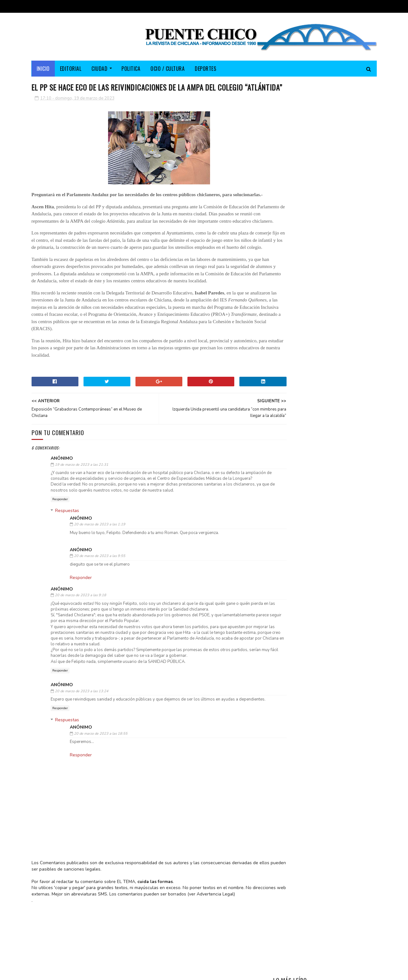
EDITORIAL (71, 68)
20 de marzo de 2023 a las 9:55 (99, 595)
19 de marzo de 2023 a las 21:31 (81, 498)
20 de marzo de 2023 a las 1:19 (99, 563)
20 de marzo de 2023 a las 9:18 (80, 634)
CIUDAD (99, 68)
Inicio (43, 68)
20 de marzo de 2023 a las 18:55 (100, 778)
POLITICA (130, 68)
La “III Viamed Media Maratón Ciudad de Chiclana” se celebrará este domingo (342, 208)
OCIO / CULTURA (167, 68)
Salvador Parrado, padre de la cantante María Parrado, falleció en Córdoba (341, 178)
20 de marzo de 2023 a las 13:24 (81, 730)
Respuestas (67, 550)
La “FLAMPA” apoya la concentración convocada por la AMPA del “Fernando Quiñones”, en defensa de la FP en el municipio (322, 244)
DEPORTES (205, 68)
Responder (60, 538)
